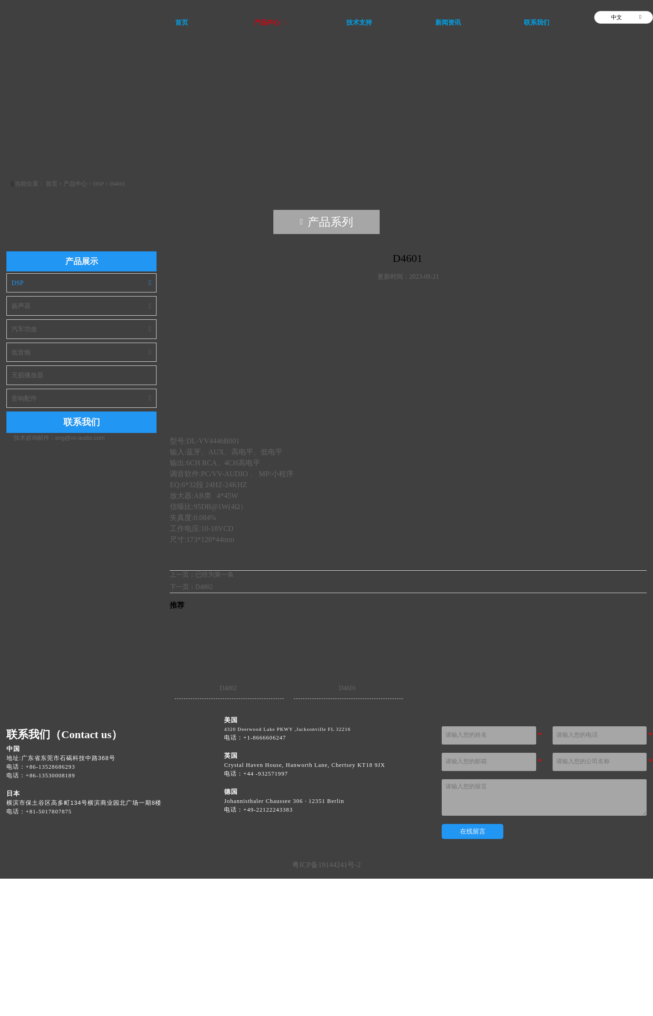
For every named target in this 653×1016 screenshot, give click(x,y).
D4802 (204, 724)
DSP (102, 321)
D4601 (121, 321)
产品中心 (79, 321)
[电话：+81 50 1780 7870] (47, 949)
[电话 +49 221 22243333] (268, 947)
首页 (55, 321)
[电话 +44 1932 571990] (265, 911)
